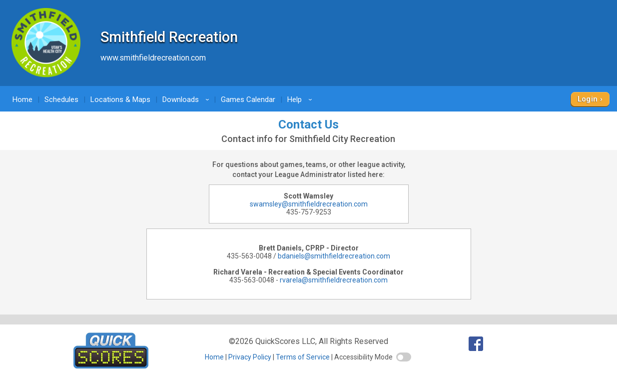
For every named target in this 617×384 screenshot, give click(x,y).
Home (22, 99)
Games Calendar (248, 99)
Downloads (187, 99)
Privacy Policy (249, 357)
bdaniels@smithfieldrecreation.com (334, 256)
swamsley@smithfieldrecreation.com (309, 204)
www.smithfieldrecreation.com (153, 57)
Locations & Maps (120, 99)
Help (301, 99)
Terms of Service (303, 357)
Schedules (61, 99)
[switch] (403, 357)
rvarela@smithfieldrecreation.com (334, 280)
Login (588, 99)
